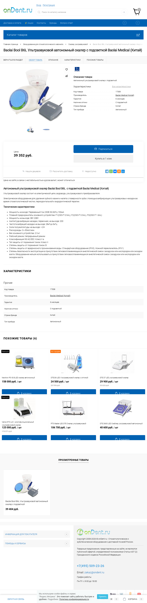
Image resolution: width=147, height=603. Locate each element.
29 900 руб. (122, 386)
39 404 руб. (12, 505)
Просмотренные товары (73, 456)
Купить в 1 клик (103, 164)
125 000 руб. (24, 432)
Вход (38, 5)
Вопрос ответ (66, 23)
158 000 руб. (24, 386)
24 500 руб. (73, 386)
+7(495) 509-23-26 (90, 562)
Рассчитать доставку (61, 178)
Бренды (53, 23)
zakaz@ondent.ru (94, 569)
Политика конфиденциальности (74, 599)
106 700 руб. (73, 432)
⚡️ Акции (29, 23)
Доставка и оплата (12, 23)
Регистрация (49, 5)
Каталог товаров (73, 34)
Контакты (41, 23)
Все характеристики (121, 86)
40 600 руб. (122, 432)
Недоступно (89, 177)
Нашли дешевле (31, 177)
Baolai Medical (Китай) (125, 95)
